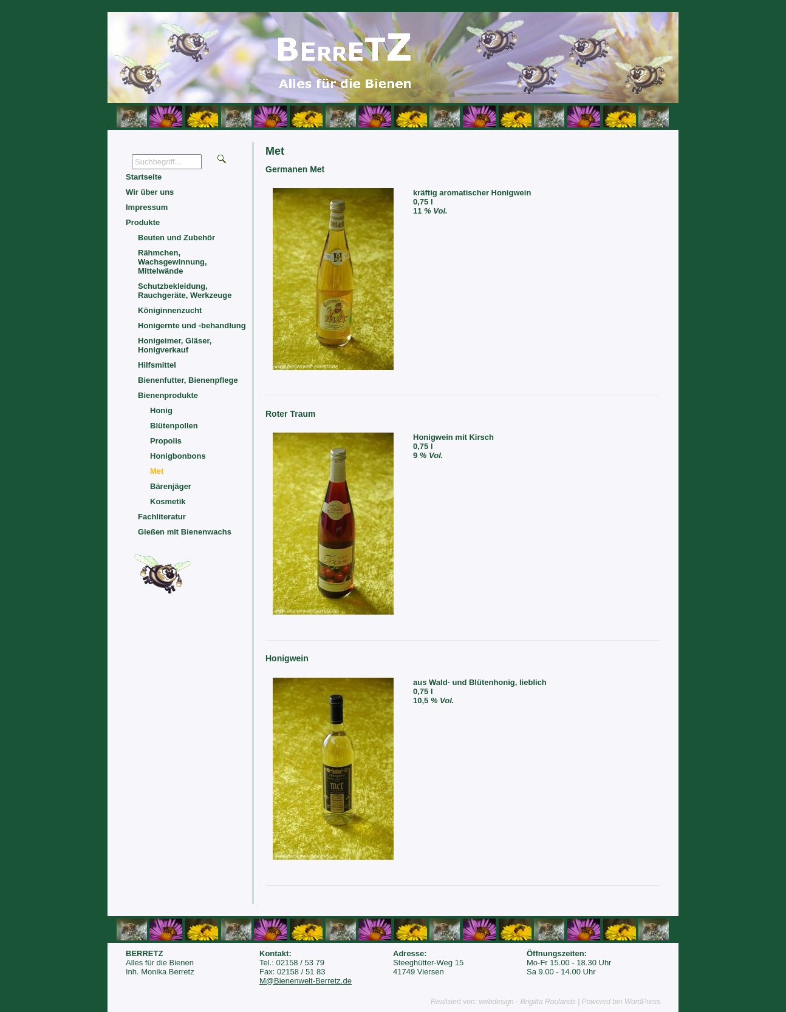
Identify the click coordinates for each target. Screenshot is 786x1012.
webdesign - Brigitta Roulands (527, 1001)
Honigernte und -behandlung (192, 325)
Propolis (166, 440)
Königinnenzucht (170, 310)
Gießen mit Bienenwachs (184, 531)
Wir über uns (150, 192)
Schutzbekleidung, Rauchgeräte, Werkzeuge (184, 291)
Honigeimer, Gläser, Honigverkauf (174, 345)
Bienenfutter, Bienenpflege (188, 380)
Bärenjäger (170, 486)
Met (156, 471)
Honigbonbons (178, 455)
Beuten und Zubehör (176, 237)
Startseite (144, 176)
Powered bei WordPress (621, 1001)
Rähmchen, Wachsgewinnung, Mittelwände (172, 261)
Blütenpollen (174, 425)
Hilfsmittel (157, 364)
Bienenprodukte (168, 395)
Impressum (147, 207)
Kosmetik (168, 501)
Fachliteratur (162, 516)
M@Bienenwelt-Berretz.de (305, 980)
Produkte (143, 222)
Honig (161, 410)
